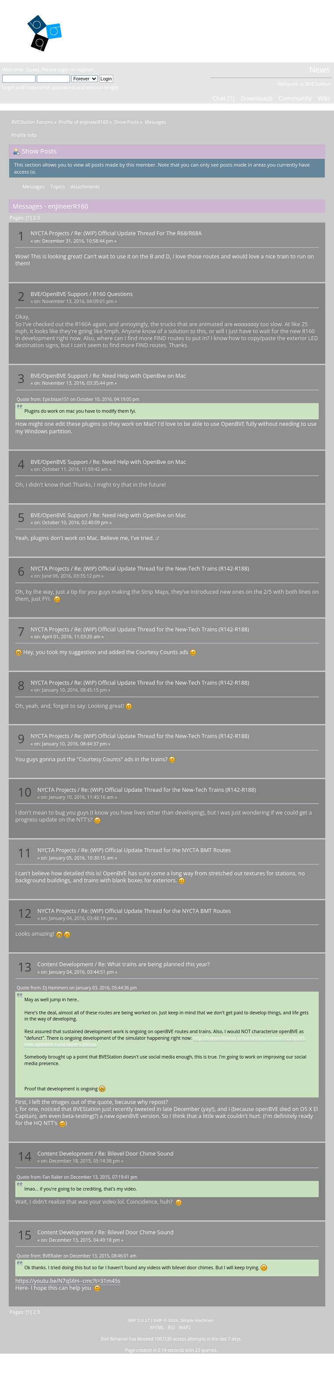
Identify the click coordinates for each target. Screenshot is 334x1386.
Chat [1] (223, 98)
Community (295, 98)
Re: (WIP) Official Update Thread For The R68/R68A (138, 233)
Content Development (66, 964)
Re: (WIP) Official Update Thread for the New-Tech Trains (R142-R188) (161, 568)
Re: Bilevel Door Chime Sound (136, 1153)
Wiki (324, 98)
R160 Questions (112, 294)
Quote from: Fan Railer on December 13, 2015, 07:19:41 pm (77, 1177)
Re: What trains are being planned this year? (154, 964)
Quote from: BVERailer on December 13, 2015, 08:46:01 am (76, 1256)
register (85, 69)
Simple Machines (196, 1320)
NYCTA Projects (50, 233)
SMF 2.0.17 (138, 1320)
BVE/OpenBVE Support (59, 294)
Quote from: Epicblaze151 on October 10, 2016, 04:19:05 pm (78, 399)
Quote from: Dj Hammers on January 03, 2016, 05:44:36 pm (77, 988)
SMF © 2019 (165, 1320)
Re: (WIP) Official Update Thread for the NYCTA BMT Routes (156, 850)
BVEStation (113, 31)
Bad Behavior (114, 1339)
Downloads (256, 98)
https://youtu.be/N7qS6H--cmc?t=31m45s (67, 1281)
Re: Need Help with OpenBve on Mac (139, 376)
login (63, 69)
